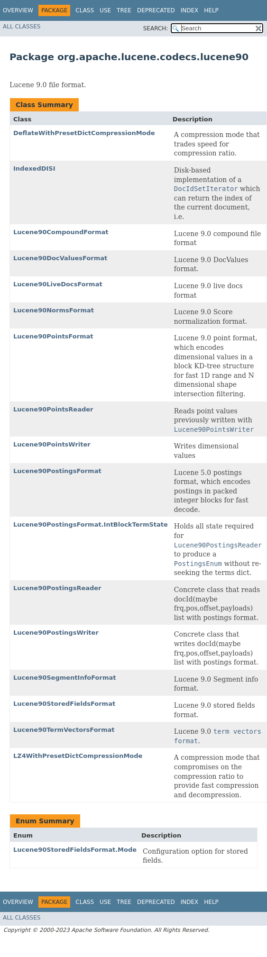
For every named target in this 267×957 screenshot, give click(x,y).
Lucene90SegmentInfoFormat (64, 677)
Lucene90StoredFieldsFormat (64, 703)
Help (211, 10)
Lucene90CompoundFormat (61, 232)
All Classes (21, 26)
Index (190, 10)
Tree (124, 10)
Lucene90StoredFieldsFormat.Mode (75, 849)
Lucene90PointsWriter (52, 444)
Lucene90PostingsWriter (56, 632)
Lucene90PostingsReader (57, 588)
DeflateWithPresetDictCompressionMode (84, 133)
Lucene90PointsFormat (53, 336)
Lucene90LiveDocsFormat (57, 284)
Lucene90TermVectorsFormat (64, 729)
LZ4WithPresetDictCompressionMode (77, 755)
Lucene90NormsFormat (53, 310)
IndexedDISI (34, 168)
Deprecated (156, 10)
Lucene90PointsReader (53, 409)
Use (105, 10)
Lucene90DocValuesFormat (60, 258)
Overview (18, 10)
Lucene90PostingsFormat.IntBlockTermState (90, 524)
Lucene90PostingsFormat (57, 470)
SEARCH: (155, 28)
